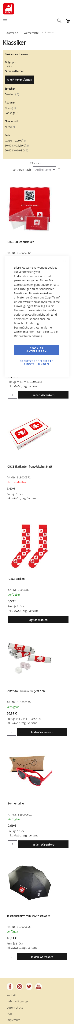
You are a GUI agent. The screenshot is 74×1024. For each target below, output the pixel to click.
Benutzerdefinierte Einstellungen (36, 362)
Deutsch (12, 94)
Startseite (12, 33)
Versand (34, 835)
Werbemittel (32, 33)
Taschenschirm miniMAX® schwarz (28, 916)
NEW (10, 127)
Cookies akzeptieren (36, 349)
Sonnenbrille (16, 803)
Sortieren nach (22, 170)
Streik (10, 108)
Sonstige (12, 113)
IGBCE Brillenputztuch (20, 242)
